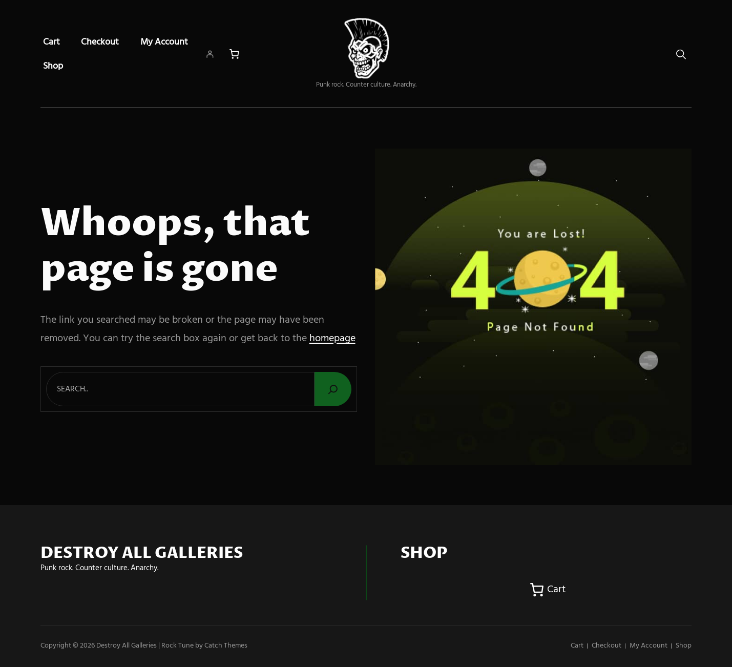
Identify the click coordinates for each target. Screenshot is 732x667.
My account (164, 42)
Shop (53, 66)
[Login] (209, 54)
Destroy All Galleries (126, 646)
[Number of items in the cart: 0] (234, 54)
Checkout (100, 42)
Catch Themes (225, 646)
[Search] (333, 389)
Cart (51, 42)
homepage (332, 338)
